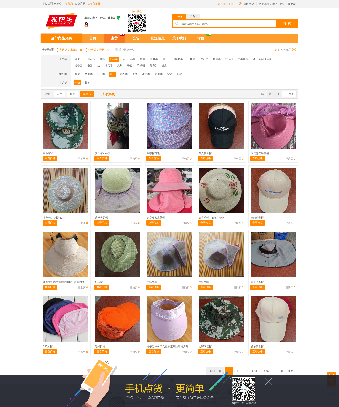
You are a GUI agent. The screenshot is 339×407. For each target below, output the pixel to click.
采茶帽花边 (153, 153)
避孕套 (79, 65)
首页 (92, 38)
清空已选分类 (124, 49)
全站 (193, 16)
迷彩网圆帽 (205, 346)
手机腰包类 (176, 59)
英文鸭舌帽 (205, 153)
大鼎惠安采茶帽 (156, 217)
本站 (179, 16)
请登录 (69, 3)
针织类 (114, 59)
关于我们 (179, 38)
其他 (87, 82)
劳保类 (153, 65)
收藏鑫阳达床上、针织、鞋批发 (277, 3)
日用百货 (90, 59)
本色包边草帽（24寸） (56, 217)
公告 (136, 38)
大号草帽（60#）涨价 (211, 217)
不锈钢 (141, 65)
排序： (49, 94)
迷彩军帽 (48, 153)
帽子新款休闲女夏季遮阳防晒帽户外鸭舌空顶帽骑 (175, 346)
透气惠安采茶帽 (260, 153)
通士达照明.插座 (262, 59)
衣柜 (102, 59)
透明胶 (204, 59)
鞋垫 (179, 74)
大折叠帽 (204, 282)
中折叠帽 (152, 282)
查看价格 (50, 158)
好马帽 (99, 282)
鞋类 (142, 59)
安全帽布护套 (102, 153)
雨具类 (154, 59)
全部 (77, 59)
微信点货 (246, 3)
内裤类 (159, 74)
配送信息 (158, 38)
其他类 (217, 59)
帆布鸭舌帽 (257, 346)
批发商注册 (93, 3)
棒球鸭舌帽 (257, 217)
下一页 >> (289, 93)
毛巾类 (146, 74)
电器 (90, 65)
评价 (200, 38)
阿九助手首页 (225, 3)
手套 (129, 65)
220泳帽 (48, 346)
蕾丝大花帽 (101, 217)
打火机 (229, 59)
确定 (290, 370)
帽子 (112, 74)
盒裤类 (89, 74)
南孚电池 (243, 59)
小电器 (191, 59)
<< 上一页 (274, 93)
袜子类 (101, 74)
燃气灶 (108, 65)
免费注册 (80, 3)
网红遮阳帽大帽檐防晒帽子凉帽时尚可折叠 (67, 282)
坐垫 (164, 65)
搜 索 (287, 23)
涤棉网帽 (100, 346)
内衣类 (124, 74)
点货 (114, 38)
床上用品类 (128, 59)
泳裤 (170, 74)
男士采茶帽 (257, 282)
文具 (119, 65)
